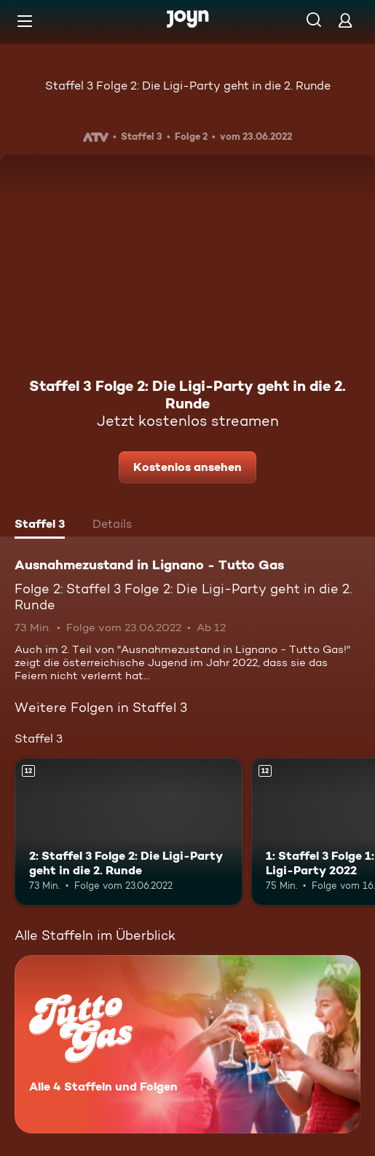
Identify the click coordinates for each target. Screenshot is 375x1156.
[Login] (345, 20)
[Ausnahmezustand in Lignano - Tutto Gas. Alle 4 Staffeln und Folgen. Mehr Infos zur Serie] (187, 1044)
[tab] (40, 525)
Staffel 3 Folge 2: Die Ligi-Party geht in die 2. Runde (188, 85)
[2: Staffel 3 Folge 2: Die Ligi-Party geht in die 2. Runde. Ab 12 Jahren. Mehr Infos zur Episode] (128, 832)
